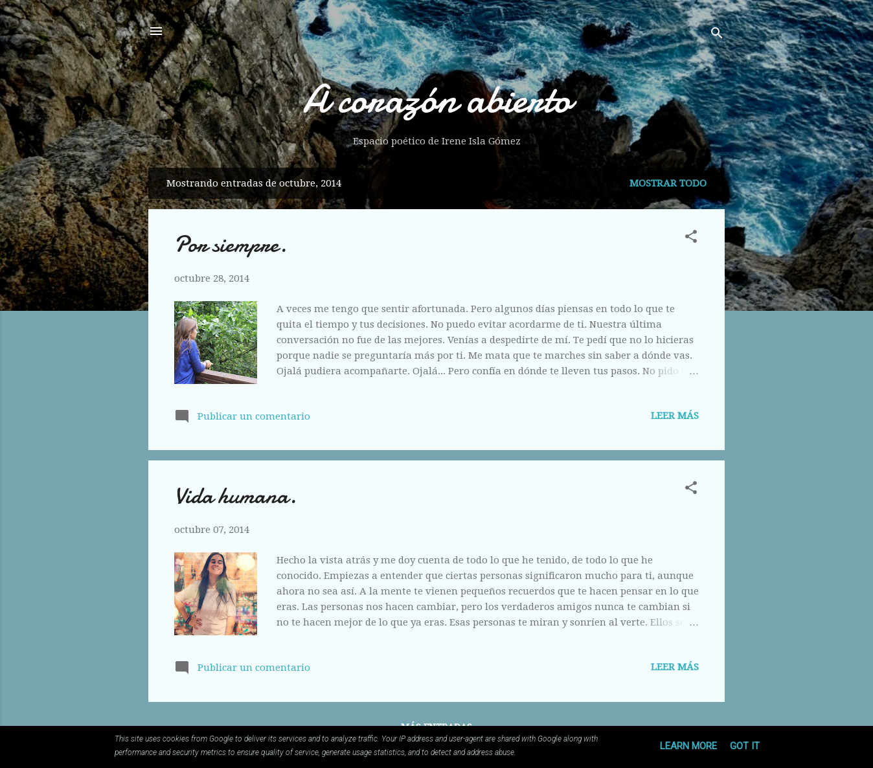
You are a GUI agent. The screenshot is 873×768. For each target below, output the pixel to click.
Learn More (688, 746)
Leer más (675, 416)
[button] (691, 239)
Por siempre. (230, 244)
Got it (745, 746)
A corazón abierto (436, 99)
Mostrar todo (668, 183)
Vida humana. (235, 496)
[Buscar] (717, 35)
